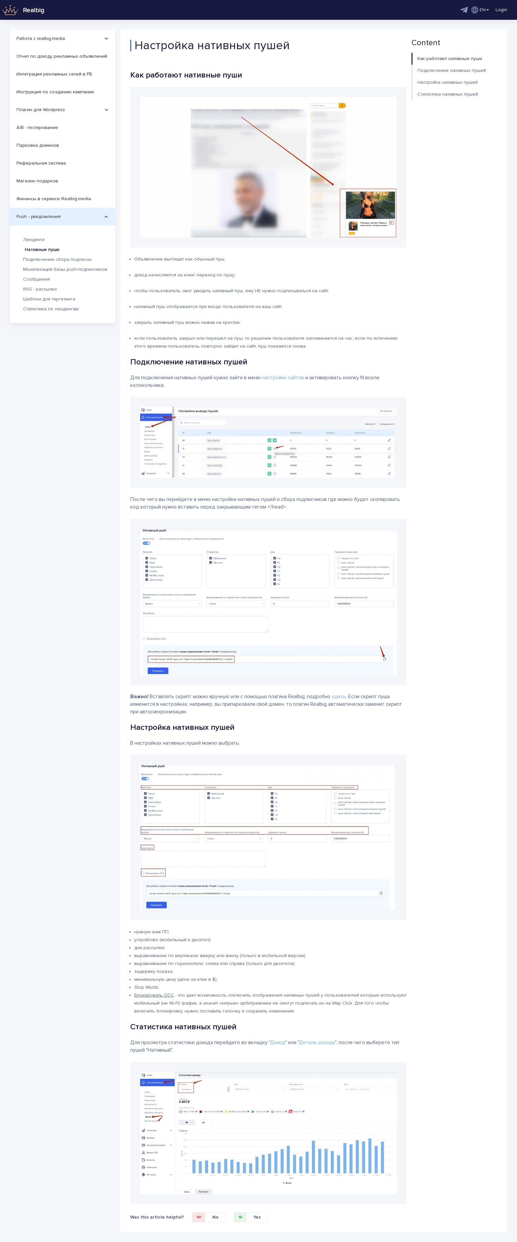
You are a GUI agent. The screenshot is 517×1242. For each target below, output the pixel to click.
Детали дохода (317, 1042)
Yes (247, 1217)
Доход (277, 1042)
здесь (339, 696)
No (206, 1217)
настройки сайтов (283, 377)
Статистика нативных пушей (447, 94)
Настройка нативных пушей (447, 82)
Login (501, 10)
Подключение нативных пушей (451, 70)
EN (480, 10)
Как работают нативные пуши (449, 58)
